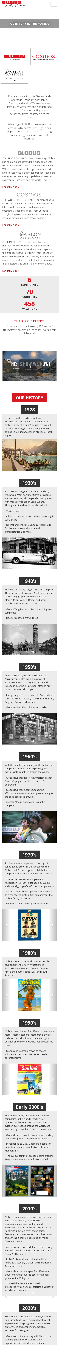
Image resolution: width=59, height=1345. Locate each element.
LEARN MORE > (10, 187)
